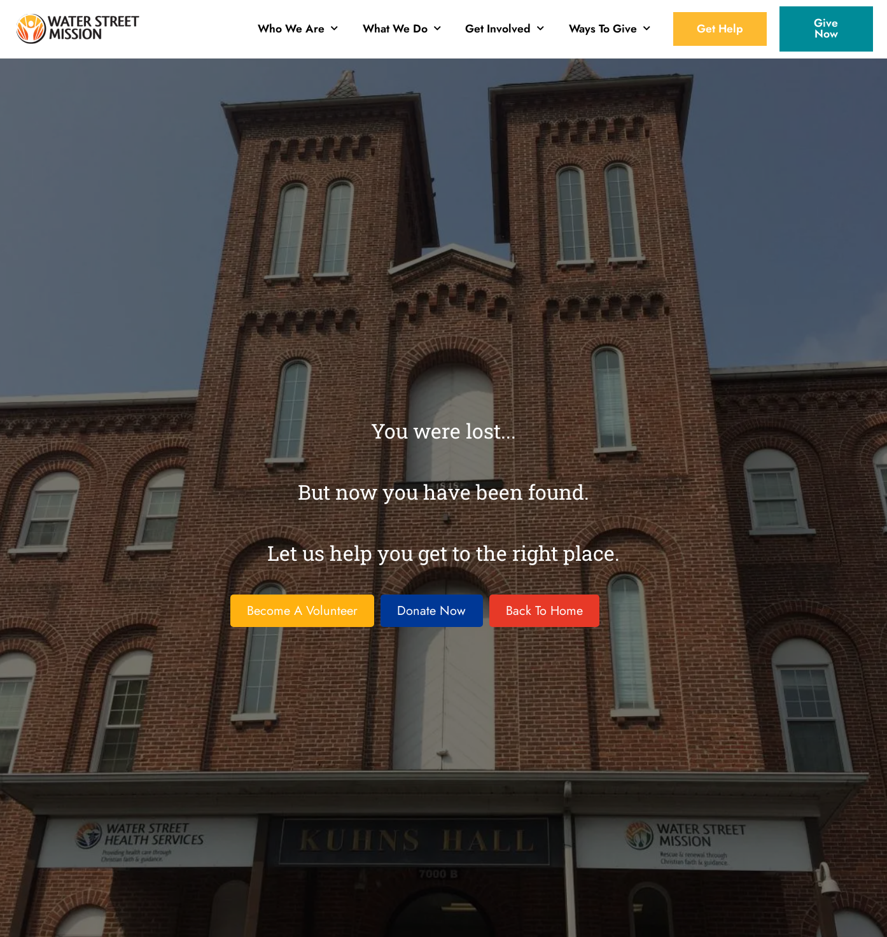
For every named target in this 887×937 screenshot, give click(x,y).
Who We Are (298, 27)
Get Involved (504, 27)
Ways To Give (609, 27)
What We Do (402, 27)
